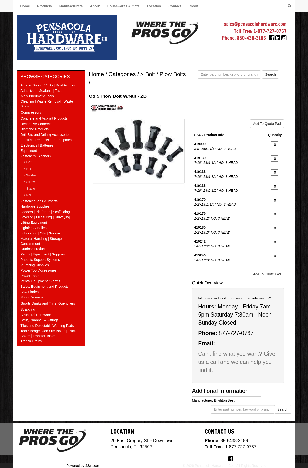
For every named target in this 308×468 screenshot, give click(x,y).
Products (44, 6)
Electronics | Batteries (36, 145)
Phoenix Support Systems (40, 260)
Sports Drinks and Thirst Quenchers (48, 303)
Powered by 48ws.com (83, 466)
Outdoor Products (33, 249)
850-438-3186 (251, 38)
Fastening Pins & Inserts (39, 201)
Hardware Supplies (34, 206)
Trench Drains (31, 341)
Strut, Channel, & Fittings (39, 320)
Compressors (31, 112)
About (95, 6)
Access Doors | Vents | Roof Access (47, 85)
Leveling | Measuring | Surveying (45, 217)
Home (25, 6)
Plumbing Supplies (34, 265)
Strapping (27, 309)
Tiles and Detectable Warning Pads (47, 326)
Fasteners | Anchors (35, 156)
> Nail (28, 195)
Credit (193, 6)
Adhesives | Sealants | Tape (41, 91)
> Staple (29, 188)
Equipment (28, 151)
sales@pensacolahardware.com (255, 24)
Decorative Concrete (36, 124)
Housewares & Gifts (123, 6)
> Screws (30, 182)
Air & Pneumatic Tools (37, 96)
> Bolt (28, 162)
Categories (122, 74)
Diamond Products (34, 129)
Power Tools (29, 276)
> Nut (27, 168)
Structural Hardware (35, 315)
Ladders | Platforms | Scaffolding (45, 212)
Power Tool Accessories (38, 270)
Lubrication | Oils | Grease (40, 233)
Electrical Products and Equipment (46, 140)
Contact (174, 6)
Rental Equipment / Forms (40, 281)
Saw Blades (29, 292)
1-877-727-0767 (270, 31)
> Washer (30, 175)
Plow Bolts (172, 74)
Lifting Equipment (33, 222)
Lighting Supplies (33, 228)
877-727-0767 (236, 333)
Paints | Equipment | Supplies (42, 254)
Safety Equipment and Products (44, 286)
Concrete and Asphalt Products (44, 118)
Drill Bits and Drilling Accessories (45, 135)
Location (154, 6)
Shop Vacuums (31, 297)
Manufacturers (71, 6)
